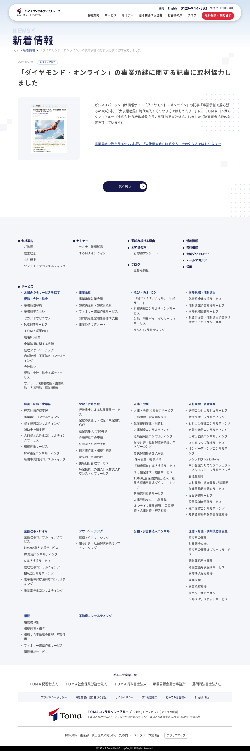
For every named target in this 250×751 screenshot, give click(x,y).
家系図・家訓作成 (91, 457)
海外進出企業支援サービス (207, 305)
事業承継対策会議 (91, 299)
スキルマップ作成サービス (207, 443)
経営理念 (30, 253)
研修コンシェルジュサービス (208, 410)
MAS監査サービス (36, 324)
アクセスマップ (176, 735)
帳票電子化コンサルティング (43, 590)
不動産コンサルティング (95, 616)
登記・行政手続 (89, 404)
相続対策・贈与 (34, 628)
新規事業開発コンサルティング (45, 459)
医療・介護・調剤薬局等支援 (208, 531)
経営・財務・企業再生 (39, 404)
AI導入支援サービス (37, 561)
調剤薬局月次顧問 (201, 561)
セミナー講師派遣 (91, 247)
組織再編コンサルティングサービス (154, 311)
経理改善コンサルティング (42, 567)
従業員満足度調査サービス (207, 489)
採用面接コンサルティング (207, 508)
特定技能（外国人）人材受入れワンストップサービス (100, 471)
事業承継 (85, 292)
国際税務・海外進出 (202, 292)
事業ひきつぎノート (92, 324)
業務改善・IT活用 (36, 531)
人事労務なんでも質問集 (150, 500)
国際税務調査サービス (204, 311)
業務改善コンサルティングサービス (45, 539)
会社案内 (27, 241)
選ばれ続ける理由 (143, 241)
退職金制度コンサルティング (153, 436)
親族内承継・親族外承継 (95, 305)
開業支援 (195, 580)
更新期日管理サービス (94, 463)
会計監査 (30, 367)
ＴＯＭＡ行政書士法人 (130, 684)
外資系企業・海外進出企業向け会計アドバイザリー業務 (209, 319)
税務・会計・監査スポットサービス (45, 375)
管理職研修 (196, 476)
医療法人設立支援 (201, 573)
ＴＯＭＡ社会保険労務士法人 (86, 684)
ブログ (135, 264)
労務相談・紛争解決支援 (150, 417)
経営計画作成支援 (36, 410)
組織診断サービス (36, 446)
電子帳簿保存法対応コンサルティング (45, 581)
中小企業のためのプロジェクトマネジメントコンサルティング (209, 467)
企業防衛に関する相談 (39, 344)
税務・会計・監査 (36, 299)
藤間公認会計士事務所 (169, 684)
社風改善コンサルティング (207, 417)
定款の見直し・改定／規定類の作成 (100, 422)
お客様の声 (138, 248)
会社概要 (30, 259)
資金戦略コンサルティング (42, 423)
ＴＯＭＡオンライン (92, 253)
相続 (27, 616)
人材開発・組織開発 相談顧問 (208, 483)
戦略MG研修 (32, 337)
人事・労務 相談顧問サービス (153, 410)
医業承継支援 (198, 586)
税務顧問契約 (33, 305)
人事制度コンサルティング (152, 430)
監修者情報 (141, 270)
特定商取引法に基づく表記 (91, 697)
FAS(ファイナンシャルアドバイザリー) (155, 300)
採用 (161, 8)
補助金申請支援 (34, 430)
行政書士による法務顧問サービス (100, 412)
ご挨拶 (28, 247)
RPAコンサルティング (39, 573)
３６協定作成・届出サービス (153, 472)
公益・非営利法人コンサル (152, 531)
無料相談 (192, 248)
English (172, 8)
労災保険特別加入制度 (149, 453)
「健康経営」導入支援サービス (154, 466)
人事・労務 (141, 404)
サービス (27, 287)
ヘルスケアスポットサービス (208, 599)
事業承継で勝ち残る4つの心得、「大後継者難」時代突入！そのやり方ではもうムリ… (158, 144)
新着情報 (192, 241)
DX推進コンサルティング (41, 554)
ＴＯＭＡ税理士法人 (43, 684)
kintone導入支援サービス (41, 548)
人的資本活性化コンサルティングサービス (45, 437)
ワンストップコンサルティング (45, 266)
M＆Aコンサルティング (149, 330)
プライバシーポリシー (54, 697)
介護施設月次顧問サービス (207, 567)
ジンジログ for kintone (204, 459)
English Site (202, 697)
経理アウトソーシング (39, 350)
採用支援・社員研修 (147, 459)
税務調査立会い (34, 311)
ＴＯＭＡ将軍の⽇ (36, 331)
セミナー (82, 241)
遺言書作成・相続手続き (95, 450)
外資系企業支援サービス (205, 299)
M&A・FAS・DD (144, 292)
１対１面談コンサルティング (208, 436)
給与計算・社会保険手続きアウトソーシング (154, 444)
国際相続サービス (36, 652)
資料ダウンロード (198, 254)
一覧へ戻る (131, 186)
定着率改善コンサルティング (208, 430)
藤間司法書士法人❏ (206, 684)
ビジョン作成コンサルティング (209, 423)
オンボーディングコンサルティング (209, 450)
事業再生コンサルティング (42, 417)
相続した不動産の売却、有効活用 (45, 636)
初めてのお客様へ (176, 697)
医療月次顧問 (198, 538)
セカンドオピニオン (37, 318)
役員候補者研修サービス (205, 502)
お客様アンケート (146, 253)
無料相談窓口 (149, 697)
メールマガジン (196, 260)
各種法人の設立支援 (92, 444)
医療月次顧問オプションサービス (209, 552)
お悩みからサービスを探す (42, 292)
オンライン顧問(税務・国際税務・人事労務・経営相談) (44, 385)
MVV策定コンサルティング (42, 453)
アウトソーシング (91, 531)
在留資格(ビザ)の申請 (93, 431)
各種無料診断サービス (149, 493)
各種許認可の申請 (91, 437)
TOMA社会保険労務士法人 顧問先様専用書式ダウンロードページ (154, 482)
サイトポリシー (124, 697)
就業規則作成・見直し (149, 423)
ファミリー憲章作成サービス (98, 311)
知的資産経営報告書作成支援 (98, 318)
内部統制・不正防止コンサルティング (45, 358)
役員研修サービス (201, 495)
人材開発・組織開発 (202, 404)
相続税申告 (31, 622)
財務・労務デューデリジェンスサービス (154, 321)
